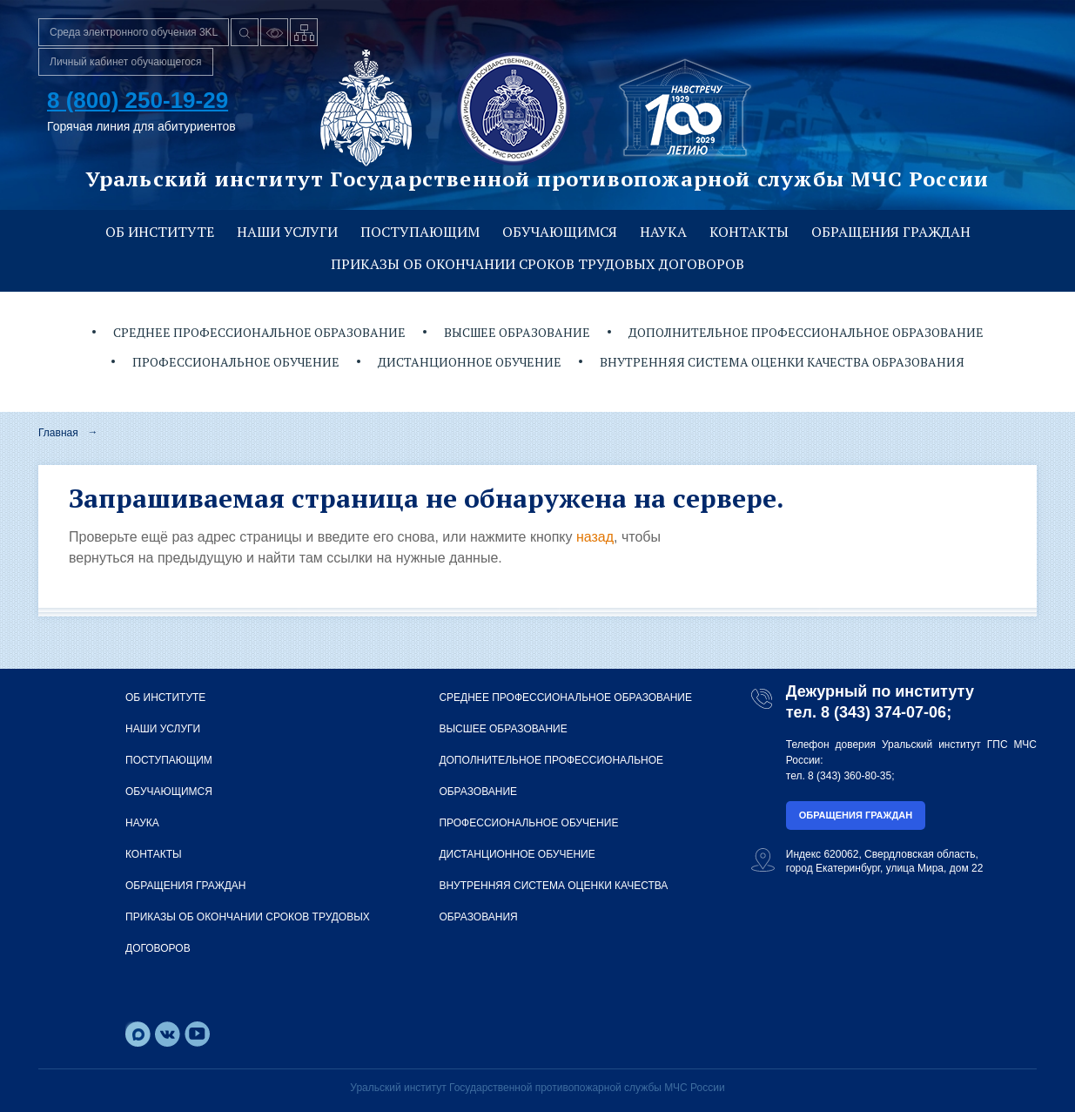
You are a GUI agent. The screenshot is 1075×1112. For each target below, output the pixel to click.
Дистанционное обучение (469, 362)
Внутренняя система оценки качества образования (782, 362)
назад (595, 536)
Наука (663, 231)
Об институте (159, 231)
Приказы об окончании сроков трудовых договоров (537, 263)
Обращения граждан (891, 231)
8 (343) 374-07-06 (883, 712)
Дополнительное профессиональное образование (806, 332)
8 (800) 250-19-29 (137, 100)
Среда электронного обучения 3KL (134, 32)
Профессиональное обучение (235, 362)
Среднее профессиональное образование (259, 332)
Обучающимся (559, 231)
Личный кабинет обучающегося (126, 62)
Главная (58, 433)
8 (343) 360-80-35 (849, 776)
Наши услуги (287, 231)
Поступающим (420, 231)
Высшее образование (517, 332)
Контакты (749, 231)
